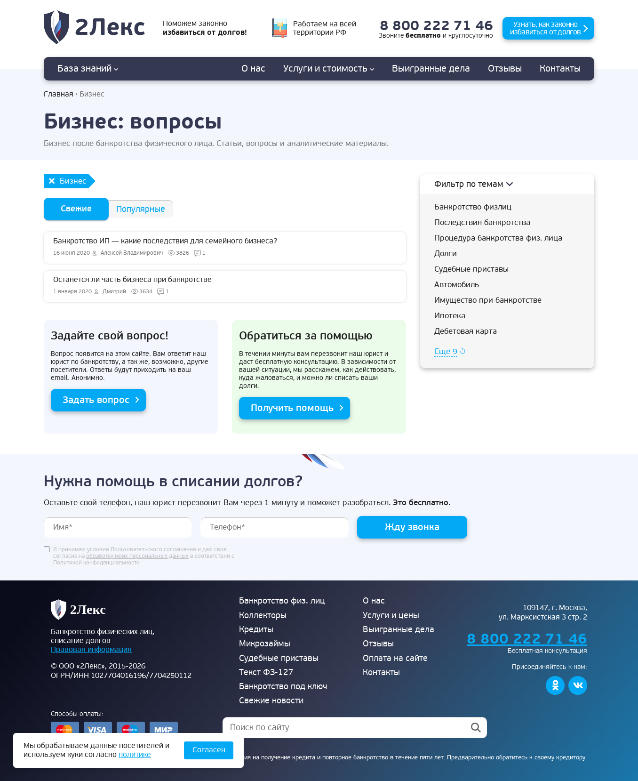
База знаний (87, 68)
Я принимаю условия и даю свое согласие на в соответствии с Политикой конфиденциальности (143, 556)
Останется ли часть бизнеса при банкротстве (225, 286)
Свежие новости (271, 701)
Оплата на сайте (395, 658)
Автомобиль (456, 285)
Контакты (560, 68)
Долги (445, 253)
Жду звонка (412, 527)
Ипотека (449, 316)
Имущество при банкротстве (488, 300)
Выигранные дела (398, 630)
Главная (58, 94)
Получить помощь (292, 408)
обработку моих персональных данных (137, 556)
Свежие (76, 208)
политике (135, 754)
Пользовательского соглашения (153, 550)
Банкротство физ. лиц (282, 601)
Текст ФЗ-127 (266, 672)
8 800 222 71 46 (436, 26)
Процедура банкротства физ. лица (498, 238)
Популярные (140, 209)
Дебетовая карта (465, 331)
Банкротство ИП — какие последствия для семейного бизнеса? (225, 247)
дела (431, 68)
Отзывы (505, 68)
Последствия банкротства (482, 222)
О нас (253, 68)
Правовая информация (91, 649)
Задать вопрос (96, 400)
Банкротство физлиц (472, 207)
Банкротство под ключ (283, 687)
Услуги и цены (391, 615)
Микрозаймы (264, 644)
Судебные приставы (471, 269)
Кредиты (256, 630)
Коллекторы (263, 615)
